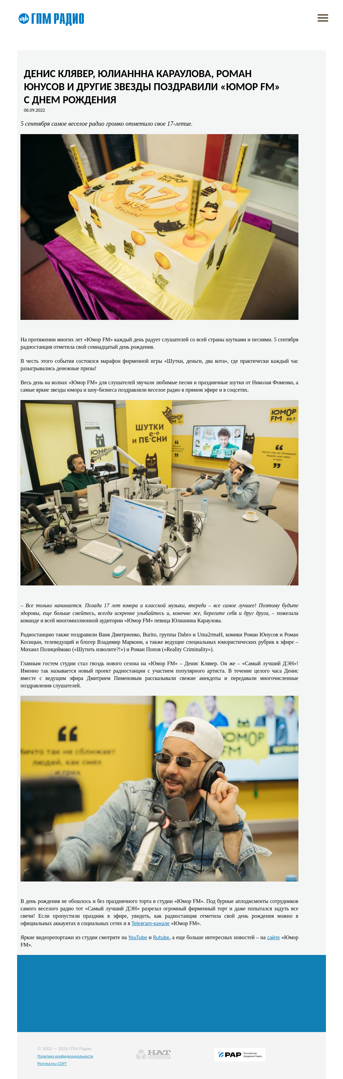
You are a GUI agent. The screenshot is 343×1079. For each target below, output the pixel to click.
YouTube (137, 937)
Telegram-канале (150, 923)
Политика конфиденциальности (65, 1056)
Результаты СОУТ (52, 1063)
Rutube (161, 937)
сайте (273, 937)
